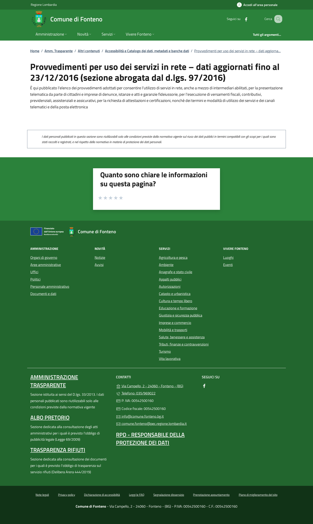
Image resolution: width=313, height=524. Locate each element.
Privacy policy (66, 494)
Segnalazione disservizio (168, 494)
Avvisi (99, 264)
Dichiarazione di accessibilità (102, 494)
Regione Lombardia (44, 4)
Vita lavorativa (169, 358)
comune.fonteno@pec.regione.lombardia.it (151, 423)
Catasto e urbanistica (174, 293)
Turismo (165, 351)
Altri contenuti (89, 51)
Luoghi (228, 257)
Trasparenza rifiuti (57, 449)
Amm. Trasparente (59, 51)
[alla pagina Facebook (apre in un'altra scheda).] (242, 19)
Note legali (42, 494)
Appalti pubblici (170, 279)
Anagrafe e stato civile (175, 272)
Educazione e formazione (178, 308)
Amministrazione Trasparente (54, 381)
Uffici (34, 272)
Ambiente (166, 264)
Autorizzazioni (169, 286)
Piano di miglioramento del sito (258, 494)
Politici (35, 279)
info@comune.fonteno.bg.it (140, 416)
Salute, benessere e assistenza (182, 337)
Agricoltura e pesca (173, 257)
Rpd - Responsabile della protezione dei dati (150, 438)
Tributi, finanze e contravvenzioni (184, 344)
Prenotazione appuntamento (211, 494)
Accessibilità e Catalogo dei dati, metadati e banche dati (147, 51)
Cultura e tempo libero (175, 301)
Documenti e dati (43, 293)
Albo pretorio (49, 417)
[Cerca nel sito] (277, 19)
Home (34, 51)
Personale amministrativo (49, 286)
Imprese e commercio (175, 322)
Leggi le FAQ (136, 494)
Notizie (100, 257)
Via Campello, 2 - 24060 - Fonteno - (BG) (156, 386)
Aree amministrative (45, 264)
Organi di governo (43, 257)
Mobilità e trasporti (173, 330)
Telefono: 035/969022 (136, 393)
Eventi (228, 264)
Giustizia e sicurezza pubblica (180, 315)
